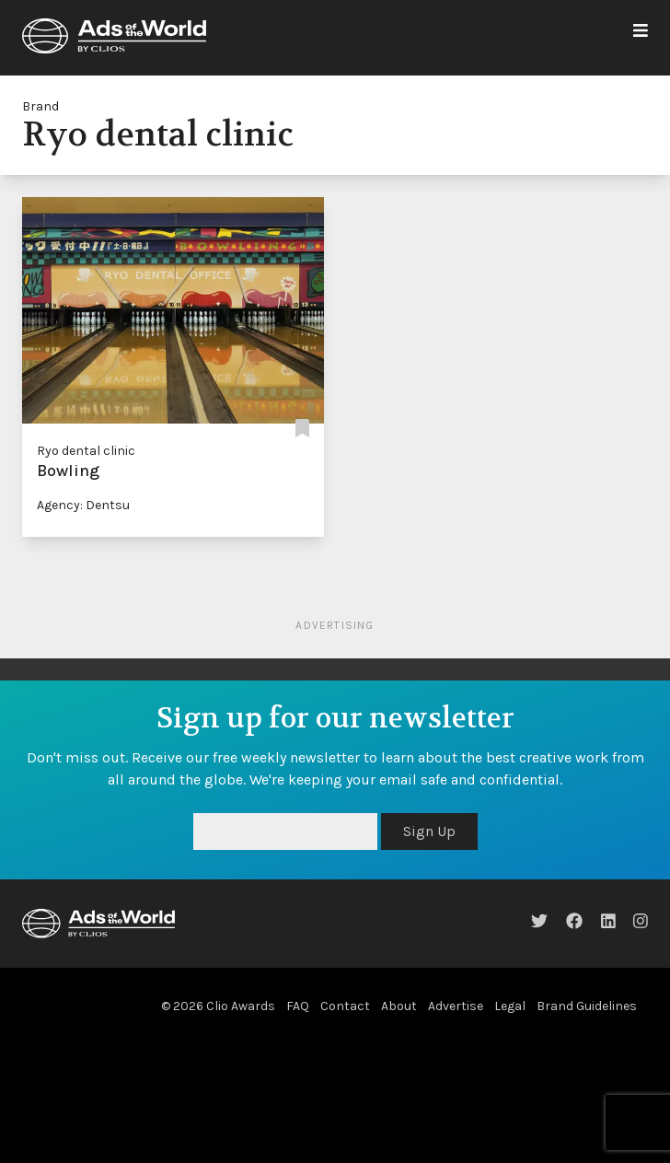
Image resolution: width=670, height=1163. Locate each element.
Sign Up (429, 831)
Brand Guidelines (587, 1006)
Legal (510, 1006)
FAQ (297, 1006)
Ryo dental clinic (86, 451)
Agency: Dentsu (83, 505)
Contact (345, 1006)
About (399, 1006)
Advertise (455, 1006)
